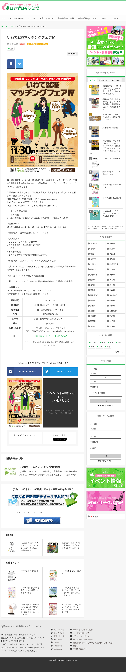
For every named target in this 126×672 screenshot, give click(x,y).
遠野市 (112, 259)
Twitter (56, 643)
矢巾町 (112, 290)
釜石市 (93, 269)
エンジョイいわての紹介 (12, 18)
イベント (32, 18)
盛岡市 (112, 243)
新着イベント (59, 633)
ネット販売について (81, 633)
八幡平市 (94, 275)
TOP (4, 26)
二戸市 (112, 269)
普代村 (93, 316)
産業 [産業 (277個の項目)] (92, 347)
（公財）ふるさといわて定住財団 (39, 467)
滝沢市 (13, 26)
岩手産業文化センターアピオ (38, 44)
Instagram (58, 649)
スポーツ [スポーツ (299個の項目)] (94, 342)
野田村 (93, 321)
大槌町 (93, 306)
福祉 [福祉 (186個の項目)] (100, 347)
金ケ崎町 (113, 295)
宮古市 (93, 254)
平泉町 (93, 301)
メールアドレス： (24, 512)
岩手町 (112, 285)
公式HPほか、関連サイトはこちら (49, 336)
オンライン (94, 243)
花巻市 (93, 249)
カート (115, 18)
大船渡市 (113, 254)
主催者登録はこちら (87, 18)
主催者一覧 (58, 639)
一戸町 (112, 326)
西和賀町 (94, 295)
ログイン (104, 18)
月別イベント (59, 630)
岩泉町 (93, 311)
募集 (11, 49)
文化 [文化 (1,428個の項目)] (119, 342)
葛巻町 (93, 285)
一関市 (93, 264)
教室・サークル (47, 18)
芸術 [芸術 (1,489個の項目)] (108, 347)
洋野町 (93, 326)
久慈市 (93, 259)
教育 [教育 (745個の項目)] (111, 342)
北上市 (112, 249)
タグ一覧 (119, 352)
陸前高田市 (114, 264)
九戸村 (112, 321)
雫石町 (112, 280)
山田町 (112, 306)
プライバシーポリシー (82, 636)
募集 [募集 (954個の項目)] (103, 342)
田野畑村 (113, 311)
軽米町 (112, 316)
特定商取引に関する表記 (83, 639)
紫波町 (93, 290)
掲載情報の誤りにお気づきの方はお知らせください (93, 643)
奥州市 (112, 275)
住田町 (112, 301)
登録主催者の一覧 (66, 18)
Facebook (57, 646)
